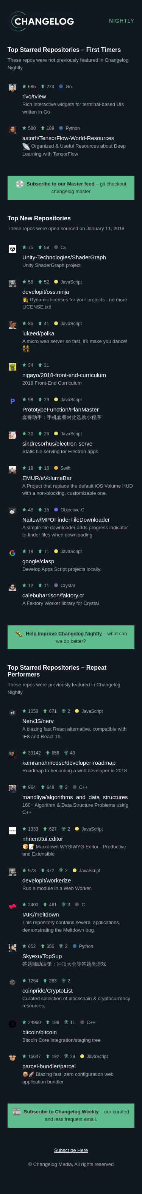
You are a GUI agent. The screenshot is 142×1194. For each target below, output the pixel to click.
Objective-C (69, 510)
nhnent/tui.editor (42, 838)
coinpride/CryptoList (47, 990)
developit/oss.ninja (45, 291)
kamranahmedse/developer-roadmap (68, 762)
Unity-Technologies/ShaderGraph (64, 257)
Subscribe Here (71, 1150)
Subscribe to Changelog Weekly (61, 1112)
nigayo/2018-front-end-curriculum (64, 375)
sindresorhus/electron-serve (57, 443)
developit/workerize (46, 880)
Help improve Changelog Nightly (64, 633)
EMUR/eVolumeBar (47, 478)
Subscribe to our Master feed (60, 184)
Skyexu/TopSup (42, 956)
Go (65, 86)
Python (69, 128)
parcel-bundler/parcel (49, 1066)
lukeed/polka (38, 333)
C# (60, 247)
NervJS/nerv (38, 721)
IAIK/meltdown (40, 914)
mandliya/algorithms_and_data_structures (75, 797)
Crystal (64, 585)
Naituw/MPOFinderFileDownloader (66, 519)
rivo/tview (34, 96)
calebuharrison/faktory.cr (53, 595)
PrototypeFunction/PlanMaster (60, 409)
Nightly (121, 21)
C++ (80, 787)
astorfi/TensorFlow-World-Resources (68, 138)
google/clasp (38, 561)
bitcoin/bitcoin (39, 1032)
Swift (62, 468)
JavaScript (68, 282)
